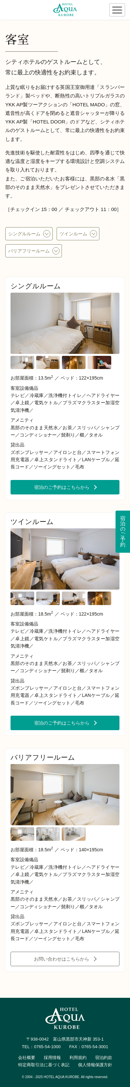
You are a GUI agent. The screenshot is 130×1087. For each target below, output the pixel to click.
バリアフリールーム (29, 250)
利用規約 (78, 1057)
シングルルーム (24, 233)
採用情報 (52, 1057)
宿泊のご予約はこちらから (62, 487)
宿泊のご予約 (122, 531)
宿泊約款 (103, 1057)
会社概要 (26, 1057)
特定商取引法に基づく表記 (43, 1064)
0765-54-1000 (47, 1046)
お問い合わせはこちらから (61, 959)
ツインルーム (73, 233)
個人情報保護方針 (95, 1064)
